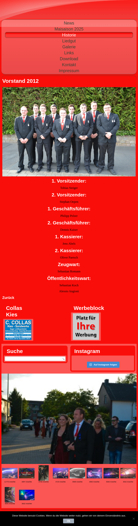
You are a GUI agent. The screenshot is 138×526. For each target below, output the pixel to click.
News (69, 23)
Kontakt (69, 64)
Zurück (8, 298)
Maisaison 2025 (68, 29)
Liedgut (69, 41)
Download (69, 58)
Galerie (69, 47)
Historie (69, 35)
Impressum (69, 70)
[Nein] (133, 518)
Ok (68, 521)
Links (69, 53)
